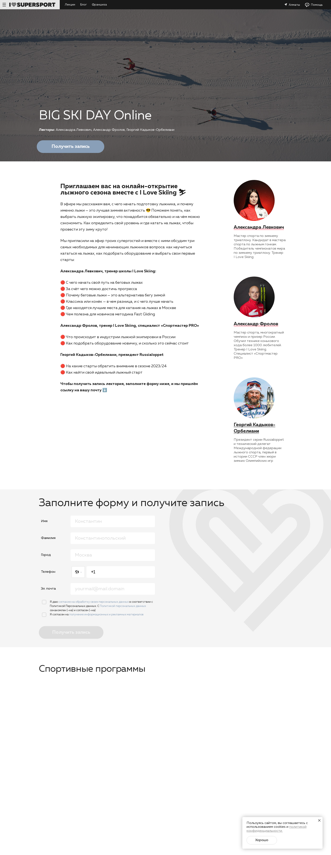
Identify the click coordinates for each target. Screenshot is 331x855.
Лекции (70, 4)
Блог (83, 4)
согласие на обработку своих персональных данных (93, 602)
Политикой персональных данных (123, 606)
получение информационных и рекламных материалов (106, 614)
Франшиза (99, 4)
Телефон (48, 572)
